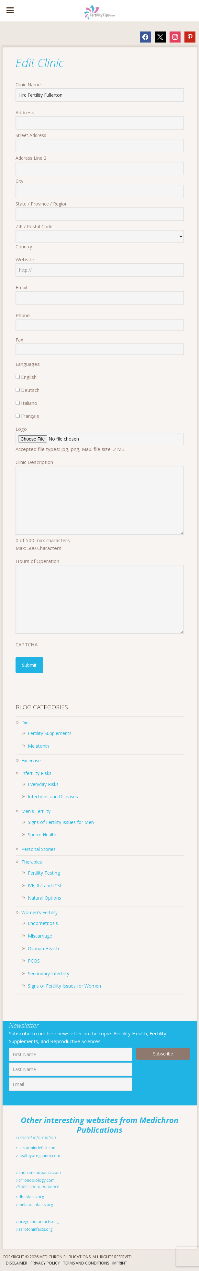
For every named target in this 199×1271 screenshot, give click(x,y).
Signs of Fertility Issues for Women (64, 986)
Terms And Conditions (86, 1263)
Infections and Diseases (53, 796)
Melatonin (38, 746)
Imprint (119, 1263)
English (29, 377)
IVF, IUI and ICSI (44, 885)
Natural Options (44, 898)
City (19, 181)
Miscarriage (40, 936)
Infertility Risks (36, 773)
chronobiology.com (35, 1180)
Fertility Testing (44, 873)
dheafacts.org (30, 1197)
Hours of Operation (37, 561)
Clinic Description (34, 462)
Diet (25, 722)
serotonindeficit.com (36, 1148)
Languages (28, 364)
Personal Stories (38, 849)
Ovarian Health (43, 948)
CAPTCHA (27, 644)
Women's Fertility (39, 912)
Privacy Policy (45, 1263)
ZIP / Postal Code (34, 226)
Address (25, 112)
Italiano (29, 403)
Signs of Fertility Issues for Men (61, 822)
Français (30, 416)
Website (25, 259)
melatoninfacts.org (34, 1204)
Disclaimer (16, 1263)
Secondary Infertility (48, 973)
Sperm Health (42, 834)
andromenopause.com (38, 1172)
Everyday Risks (43, 784)
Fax (19, 339)
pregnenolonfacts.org (37, 1221)
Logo (21, 429)
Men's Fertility (35, 811)
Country (24, 246)
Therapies (31, 862)
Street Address (31, 135)
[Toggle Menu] (10, 10)
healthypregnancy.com (38, 1155)
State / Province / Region (42, 204)
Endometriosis (43, 923)
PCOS (34, 961)
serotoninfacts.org (34, 1229)
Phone (23, 315)
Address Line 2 (31, 158)
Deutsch (30, 390)
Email (21, 287)
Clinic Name (28, 84)
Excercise (31, 760)
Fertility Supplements (50, 733)
